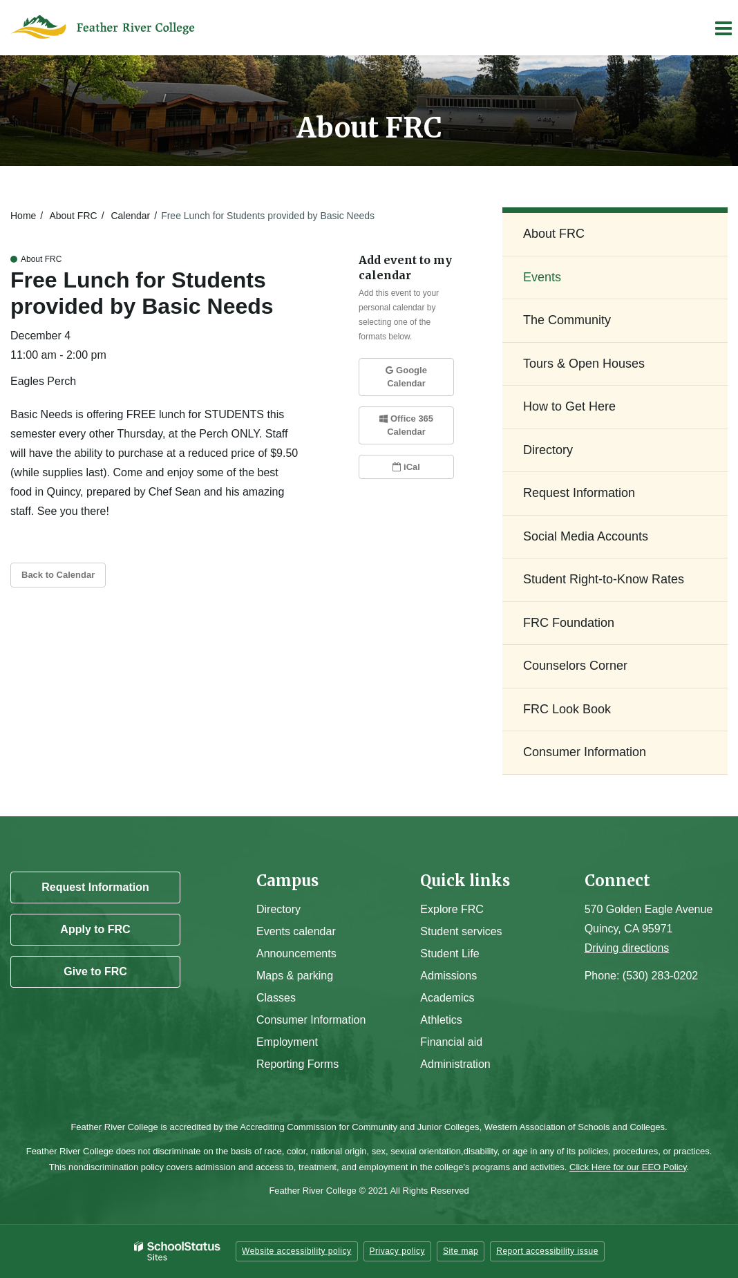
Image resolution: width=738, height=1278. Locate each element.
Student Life (449, 953)
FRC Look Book (567, 709)
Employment (287, 1042)
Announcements (296, 953)
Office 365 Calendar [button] (406, 425)
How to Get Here (569, 406)
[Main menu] (723, 27)
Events (542, 277)
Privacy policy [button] (397, 1251)
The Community (567, 320)
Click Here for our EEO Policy (628, 1167)
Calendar (130, 215)
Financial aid (451, 1042)
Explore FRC (452, 909)
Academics (447, 998)
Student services (461, 931)
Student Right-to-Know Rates (603, 579)
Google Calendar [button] (406, 377)
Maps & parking (294, 975)
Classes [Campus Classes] (276, 998)
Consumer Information (584, 752)
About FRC (73, 215)
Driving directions (627, 948)
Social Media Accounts (585, 536)
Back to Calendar (58, 575)
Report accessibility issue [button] (547, 1251)
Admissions (448, 975)
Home (23, 215)
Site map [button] (460, 1251)
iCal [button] (406, 467)
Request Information (579, 493)
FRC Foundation (568, 623)
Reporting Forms (297, 1064)
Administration (455, 1064)
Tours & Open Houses (584, 363)
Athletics (441, 1020)
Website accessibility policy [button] (297, 1251)
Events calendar (296, 931)
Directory (548, 450)
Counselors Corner (575, 666)
